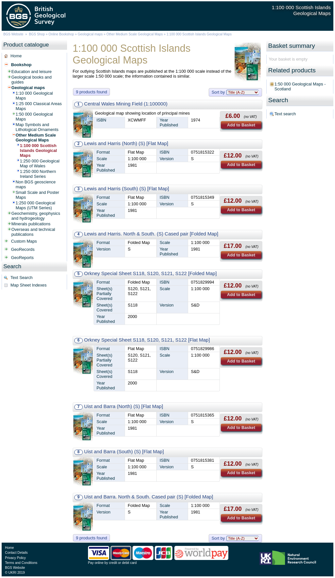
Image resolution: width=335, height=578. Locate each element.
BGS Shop (37, 34)
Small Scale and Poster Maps (37, 195)
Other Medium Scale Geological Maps (134, 34)
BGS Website (13, 34)
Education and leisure (31, 71)
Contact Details (16, 552)
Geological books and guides (31, 79)
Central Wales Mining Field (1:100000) (126, 103)
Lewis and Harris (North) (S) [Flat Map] (126, 143)
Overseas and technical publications (33, 232)
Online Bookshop (61, 34)
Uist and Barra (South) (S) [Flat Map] (124, 451)
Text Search (21, 277)
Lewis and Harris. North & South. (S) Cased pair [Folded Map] (151, 233)
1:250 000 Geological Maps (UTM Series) (35, 205)
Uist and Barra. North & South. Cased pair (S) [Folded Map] (148, 496)
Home (16, 55)
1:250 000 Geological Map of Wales (40, 163)
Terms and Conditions (21, 563)
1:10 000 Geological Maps (34, 96)
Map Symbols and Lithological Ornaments (37, 127)
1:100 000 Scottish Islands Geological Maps (38, 150)
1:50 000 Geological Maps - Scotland (300, 86)
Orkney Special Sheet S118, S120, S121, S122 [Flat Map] (147, 340)
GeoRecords (23, 249)
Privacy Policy (15, 558)
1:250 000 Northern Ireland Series (38, 174)
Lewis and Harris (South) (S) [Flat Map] (126, 188)
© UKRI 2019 (15, 572)
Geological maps (90, 34)
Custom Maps (24, 241)
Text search (285, 113)
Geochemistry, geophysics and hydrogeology (35, 216)
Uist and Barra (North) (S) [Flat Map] (123, 406)
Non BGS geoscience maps (36, 184)
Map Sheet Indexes (28, 285)
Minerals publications (31, 223)
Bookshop (21, 64)
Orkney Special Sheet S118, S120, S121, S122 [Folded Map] (150, 273)
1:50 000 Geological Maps (34, 116)
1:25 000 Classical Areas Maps (39, 106)
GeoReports (22, 257)
